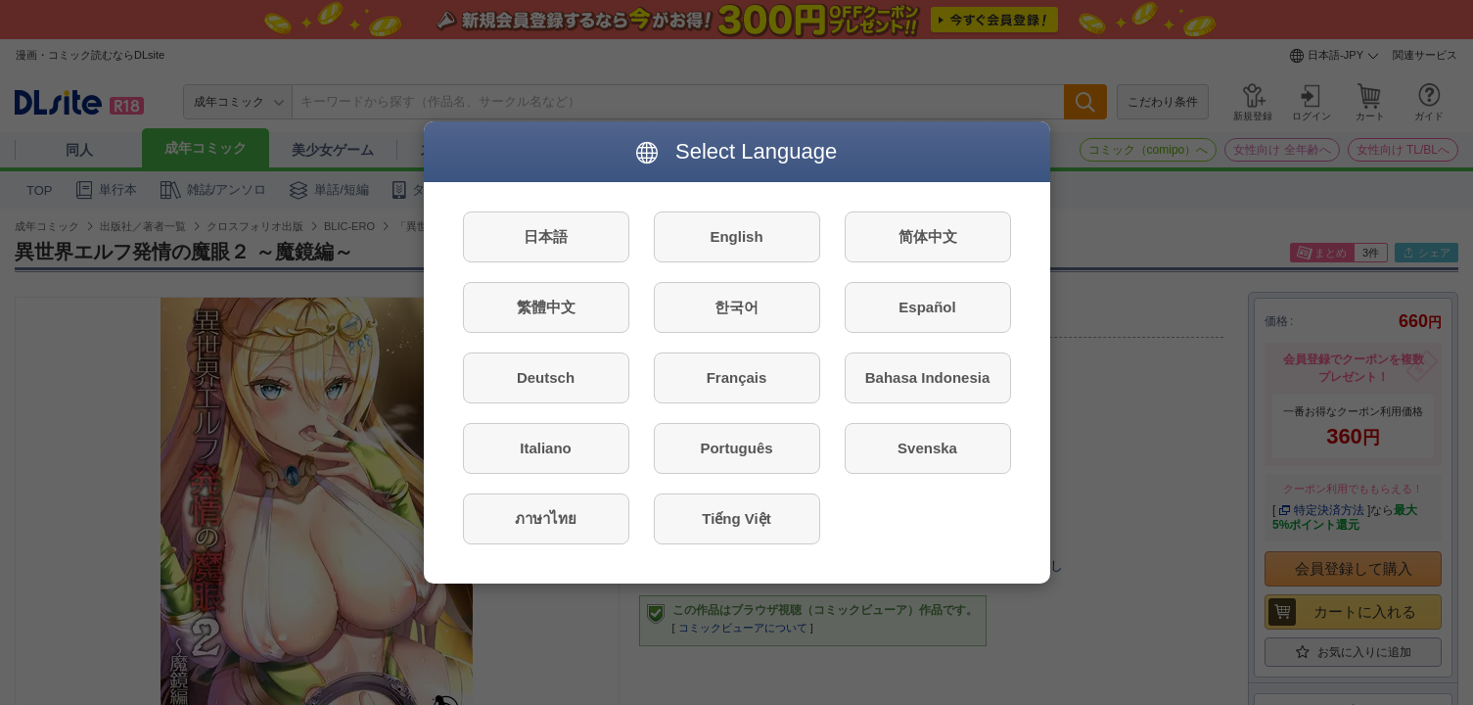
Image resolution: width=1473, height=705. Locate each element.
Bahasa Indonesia (927, 377)
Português (736, 448)
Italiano (546, 448)
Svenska (927, 448)
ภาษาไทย (545, 518)
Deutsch (546, 377)
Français (737, 377)
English (736, 236)
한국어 (736, 307)
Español (926, 307)
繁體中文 (546, 307)
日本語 (546, 236)
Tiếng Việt (736, 518)
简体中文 (927, 236)
